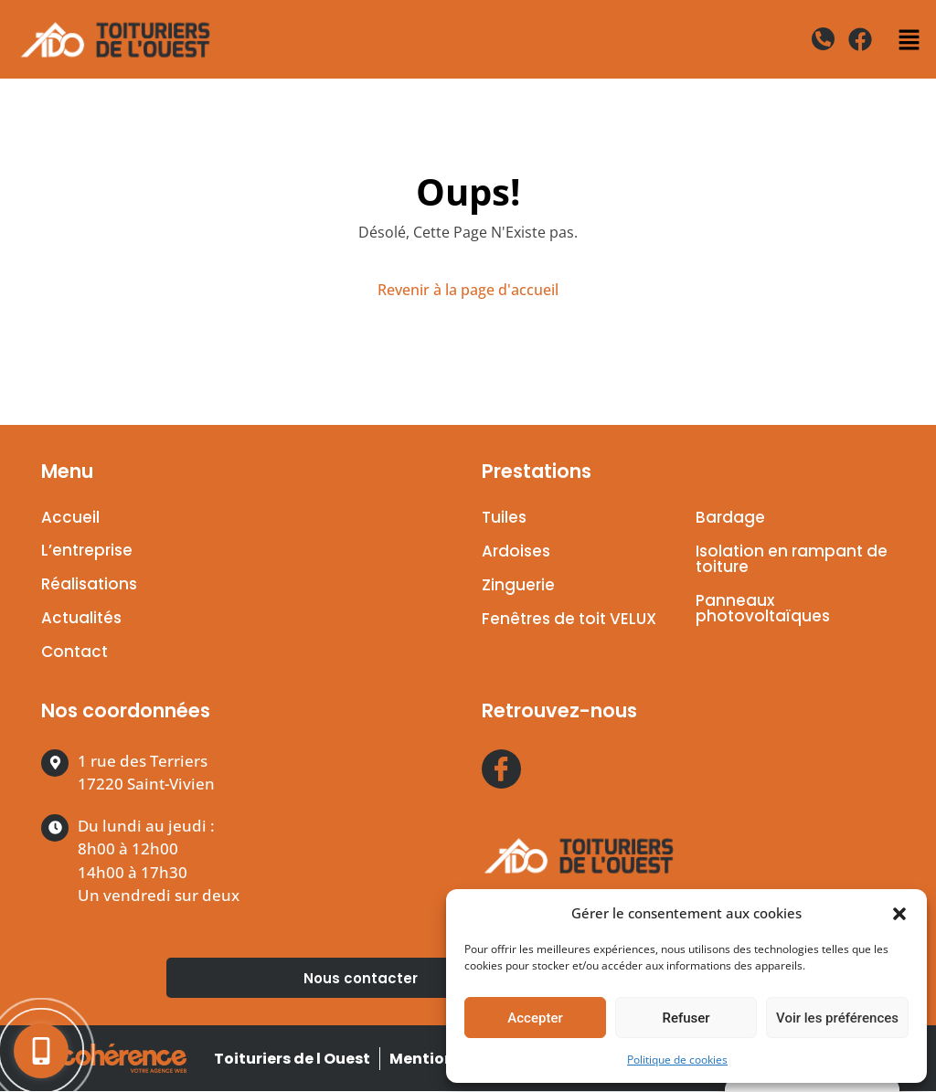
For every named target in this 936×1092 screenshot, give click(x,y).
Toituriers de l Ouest (290, 1058)
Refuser (685, 1018)
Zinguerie (518, 585)
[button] (899, 913)
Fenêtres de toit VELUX (569, 619)
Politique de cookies (677, 1059)
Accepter (534, 1018)
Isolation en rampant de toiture (792, 559)
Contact (74, 652)
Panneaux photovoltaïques (763, 608)
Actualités (81, 619)
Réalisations (89, 585)
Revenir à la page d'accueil (468, 290)
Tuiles (504, 517)
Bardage (730, 517)
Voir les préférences (837, 1018)
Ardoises (516, 551)
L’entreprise (87, 551)
